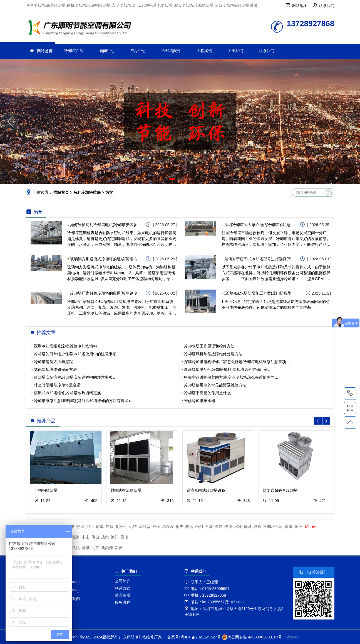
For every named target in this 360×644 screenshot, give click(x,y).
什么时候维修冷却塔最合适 (57, 385)
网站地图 (299, 5)
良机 (76, 547)
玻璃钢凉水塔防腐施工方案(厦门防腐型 (258, 293)
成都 (105, 537)
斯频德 (107, 547)
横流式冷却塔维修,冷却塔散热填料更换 (67, 393)
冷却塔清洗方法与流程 (53, 361)
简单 (100, 526)
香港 (124, 537)
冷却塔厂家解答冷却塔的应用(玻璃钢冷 (104, 293)
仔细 (80, 526)
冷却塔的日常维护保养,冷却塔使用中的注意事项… (77, 354)
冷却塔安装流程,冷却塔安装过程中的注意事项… (75, 377)
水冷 (238, 526)
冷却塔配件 (171, 50)
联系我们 (326, 5)
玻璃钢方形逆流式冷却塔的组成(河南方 (104, 259)
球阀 (257, 526)
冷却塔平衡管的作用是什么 (207, 393)
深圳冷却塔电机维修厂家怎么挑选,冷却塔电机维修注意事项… (237, 361)
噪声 (298, 526)
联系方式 (122, 588)
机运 (189, 526)
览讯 (86, 547)
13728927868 (350, 393)
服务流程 (122, 602)
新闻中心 (107, 50)
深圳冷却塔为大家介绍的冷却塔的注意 (257, 224)
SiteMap (292, 637)
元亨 (95, 547)
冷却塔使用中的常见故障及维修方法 (215, 385)
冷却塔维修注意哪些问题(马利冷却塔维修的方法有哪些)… (84, 400)
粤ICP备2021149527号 (201, 637)
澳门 (115, 537)
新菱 (119, 547)
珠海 (76, 537)
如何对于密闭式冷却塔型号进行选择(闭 (258, 259)
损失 (179, 526)
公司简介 (122, 581)
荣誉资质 (122, 595)
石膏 (209, 526)
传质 (228, 526)
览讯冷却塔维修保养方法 (55, 369)
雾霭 (288, 526)
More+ (310, 526)
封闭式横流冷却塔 (125, 490)
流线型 (144, 526)
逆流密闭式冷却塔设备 (206, 490)
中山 (86, 537)
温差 (218, 526)
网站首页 (45, 51)
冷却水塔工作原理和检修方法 (209, 346)
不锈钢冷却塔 (46, 490)
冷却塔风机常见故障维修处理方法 (213, 354)
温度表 (168, 526)
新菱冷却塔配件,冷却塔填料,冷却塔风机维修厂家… (228, 369)
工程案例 (204, 50)
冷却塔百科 (74, 50)
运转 (133, 526)
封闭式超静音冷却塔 (280, 490)
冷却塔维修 (81, 28)
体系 (248, 526)
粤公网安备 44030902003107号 (252, 637)
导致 (109, 526)
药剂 (199, 526)
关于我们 (235, 50)
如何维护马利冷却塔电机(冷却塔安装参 (104, 224)
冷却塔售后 (273, 526)
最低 (156, 526)
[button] (172, 179)
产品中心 (138, 50)
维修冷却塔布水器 (199, 400)
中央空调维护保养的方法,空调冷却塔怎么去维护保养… (231, 377)
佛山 (95, 537)
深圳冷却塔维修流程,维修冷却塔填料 (65, 346)
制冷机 (121, 526)
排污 (90, 526)
